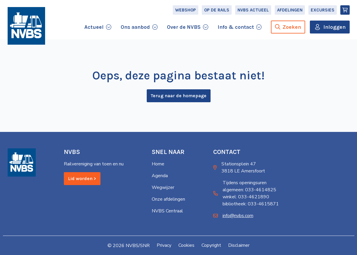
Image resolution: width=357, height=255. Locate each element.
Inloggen (334, 27)
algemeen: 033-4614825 (249, 190)
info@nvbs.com (238, 216)
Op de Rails (216, 10)
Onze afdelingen (168, 199)
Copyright (211, 245)
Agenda (160, 176)
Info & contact (236, 27)
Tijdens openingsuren (245, 183)
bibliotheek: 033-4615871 (251, 204)
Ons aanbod (135, 27)
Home (158, 164)
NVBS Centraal (167, 211)
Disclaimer (239, 245)
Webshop (185, 10)
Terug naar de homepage (178, 96)
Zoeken (288, 27)
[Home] (26, 27)
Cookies (186, 245)
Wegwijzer (163, 187)
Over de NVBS (184, 27)
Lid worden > (82, 179)
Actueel (94, 27)
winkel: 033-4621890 (246, 197)
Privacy (164, 245)
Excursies (322, 10)
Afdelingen (290, 10)
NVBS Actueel (253, 10)
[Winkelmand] (345, 10)
